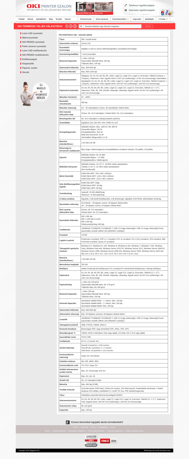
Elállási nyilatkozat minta (134, 431)
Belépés (149, 19)
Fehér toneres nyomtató (34, 46)
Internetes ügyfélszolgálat (142, 10)
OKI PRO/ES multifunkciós (35, 55)
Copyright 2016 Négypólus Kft (28, 450)
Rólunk (30, 19)
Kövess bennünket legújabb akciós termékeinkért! (94, 422)
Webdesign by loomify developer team (157, 450)
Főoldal (22, 19)
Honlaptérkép (103, 427)
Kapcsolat (137, 19)
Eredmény (148, 26)
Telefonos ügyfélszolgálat (141, 5)
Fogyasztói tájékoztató (115, 431)
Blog (51, 19)
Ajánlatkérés (41, 19)
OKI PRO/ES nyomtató (33, 42)
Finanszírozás (86, 19)
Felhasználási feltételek (96, 431)
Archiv (113, 427)
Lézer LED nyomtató (32, 33)
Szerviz (68, 19)
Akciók (25, 72)
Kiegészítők (28, 63)
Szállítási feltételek (59, 431)
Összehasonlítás (120, 19)
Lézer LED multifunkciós (34, 50)
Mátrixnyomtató (30, 38)
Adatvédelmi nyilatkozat (77, 431)
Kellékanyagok (29, 59)
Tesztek (59, 19)
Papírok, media (29, 68)
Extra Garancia (102, 19)
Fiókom (75, 427)
